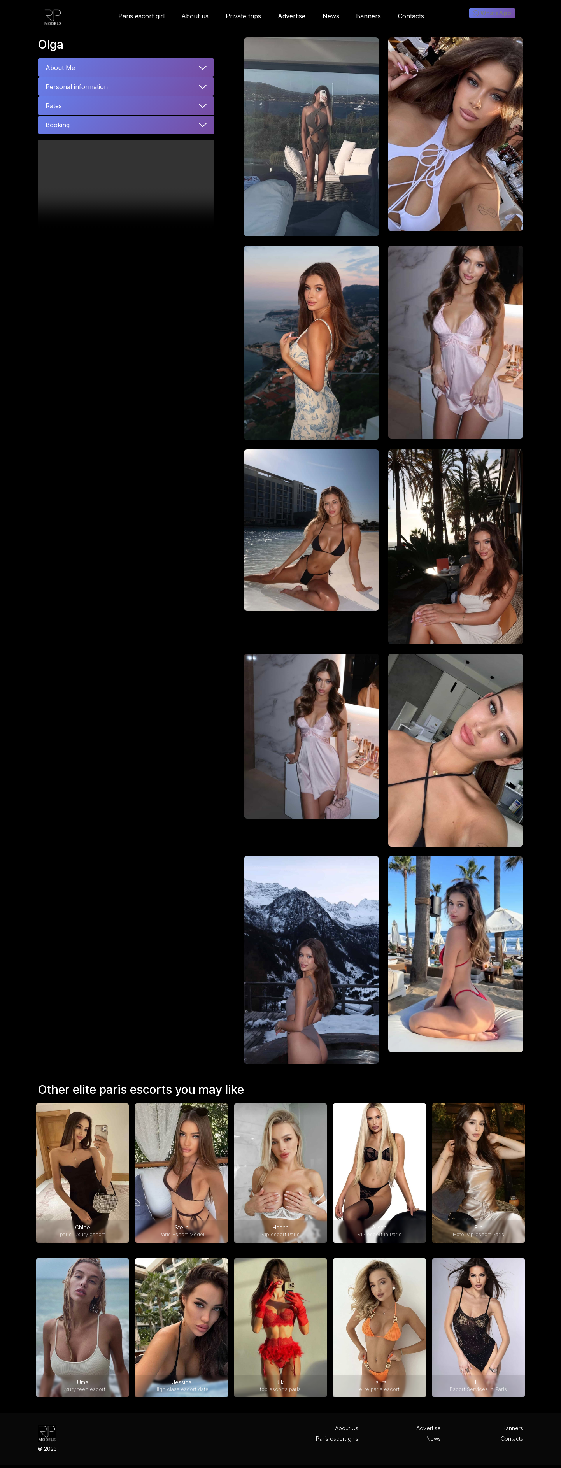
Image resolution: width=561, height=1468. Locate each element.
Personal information (77, 87)
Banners (512, 1428)
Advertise (428, 1428)
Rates (54, 106)
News (433, 1438)
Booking (58, 125)
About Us (346, 1428)
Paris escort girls (337, 1438)
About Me (60, 68)
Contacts (512, 1438)
